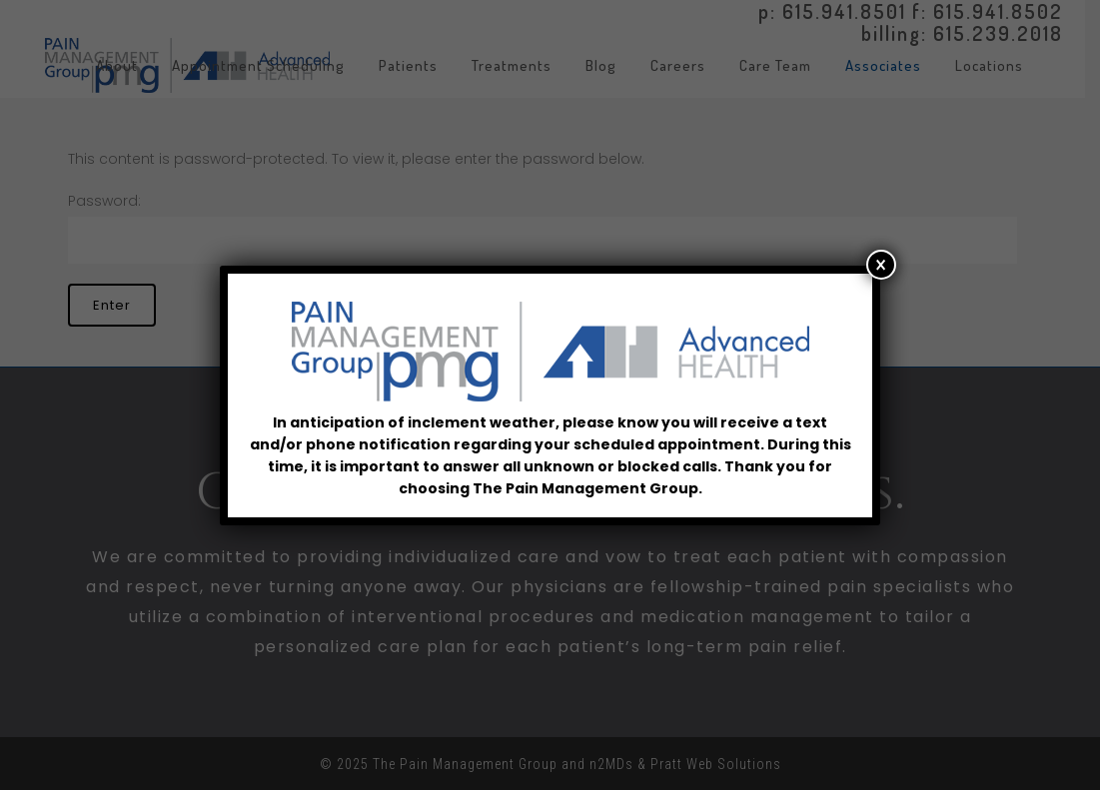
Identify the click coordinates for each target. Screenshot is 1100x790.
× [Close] (880, 265)
